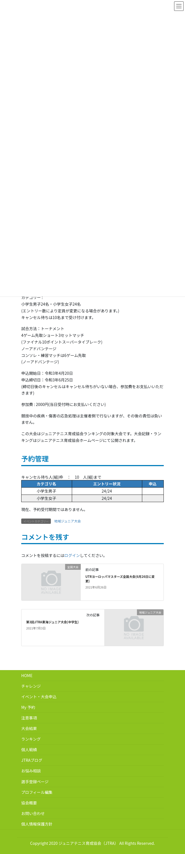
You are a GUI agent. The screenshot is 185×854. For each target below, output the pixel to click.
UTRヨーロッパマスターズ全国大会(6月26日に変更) (120, 578)
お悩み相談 (31, 770)
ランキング (31, 739)
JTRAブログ (31, 760)
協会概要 (29, 803)
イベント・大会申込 (38, 696)
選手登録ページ (35, 781)
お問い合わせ (33, 813)
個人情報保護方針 (37, 824)
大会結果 (29, 728)
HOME (26, 675)
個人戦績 (29, 749)
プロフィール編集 (37, 792)
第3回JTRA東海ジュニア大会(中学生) (52, 622)
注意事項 (29, 718)
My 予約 (28, 707)
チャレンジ (31, 686)
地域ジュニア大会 (67, 521)
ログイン (72, 555)
